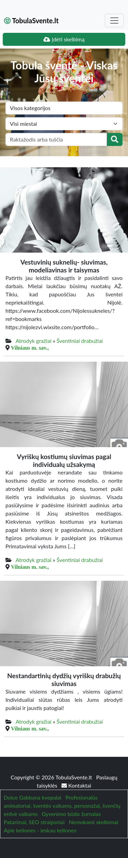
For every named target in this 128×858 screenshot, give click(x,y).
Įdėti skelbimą (63, 39)
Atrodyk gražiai (34, 340)
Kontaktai (76, 785)
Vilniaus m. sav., (30, 347)
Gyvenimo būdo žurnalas (71, 813)
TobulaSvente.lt (31, 20)
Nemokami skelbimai (93, 822)
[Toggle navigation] (114, 20)
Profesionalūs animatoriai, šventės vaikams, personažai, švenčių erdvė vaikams (62, 805)
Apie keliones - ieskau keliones (40, 830)
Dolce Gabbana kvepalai (32, 797)
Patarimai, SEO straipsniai (34, 822)
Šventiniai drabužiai (80, 340)
